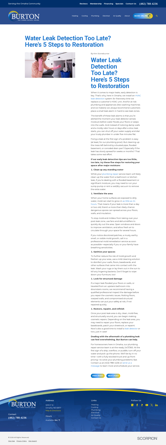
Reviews (84, 4)
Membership (96, 4)
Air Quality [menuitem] (117, 16)
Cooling (94, 407)
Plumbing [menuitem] (95, 16)
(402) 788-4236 (148, 3)
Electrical (95, 413)
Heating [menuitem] (75, 16)
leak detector (131, 328)
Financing (108, 4)
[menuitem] (11, 441)
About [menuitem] (127, 16)
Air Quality (95, 415)
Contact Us (131, 4)
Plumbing (95, 410)
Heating (94, 405)
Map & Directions (53, 410)
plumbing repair (110, 174)
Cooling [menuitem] (85, 16)
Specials (119, 4)
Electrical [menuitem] (106, 16)
